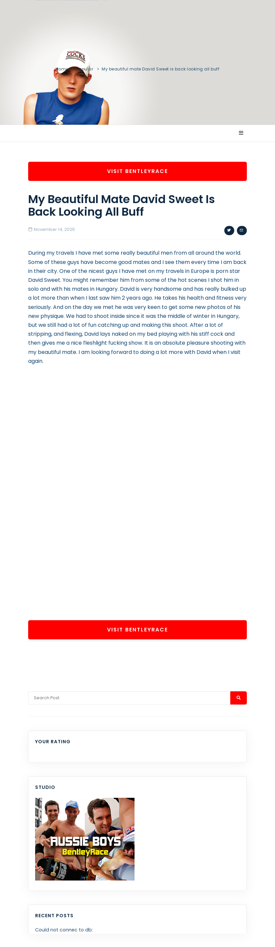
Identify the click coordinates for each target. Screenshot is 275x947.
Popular (85, 69)
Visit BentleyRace (137, 171)
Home (62, 69)
